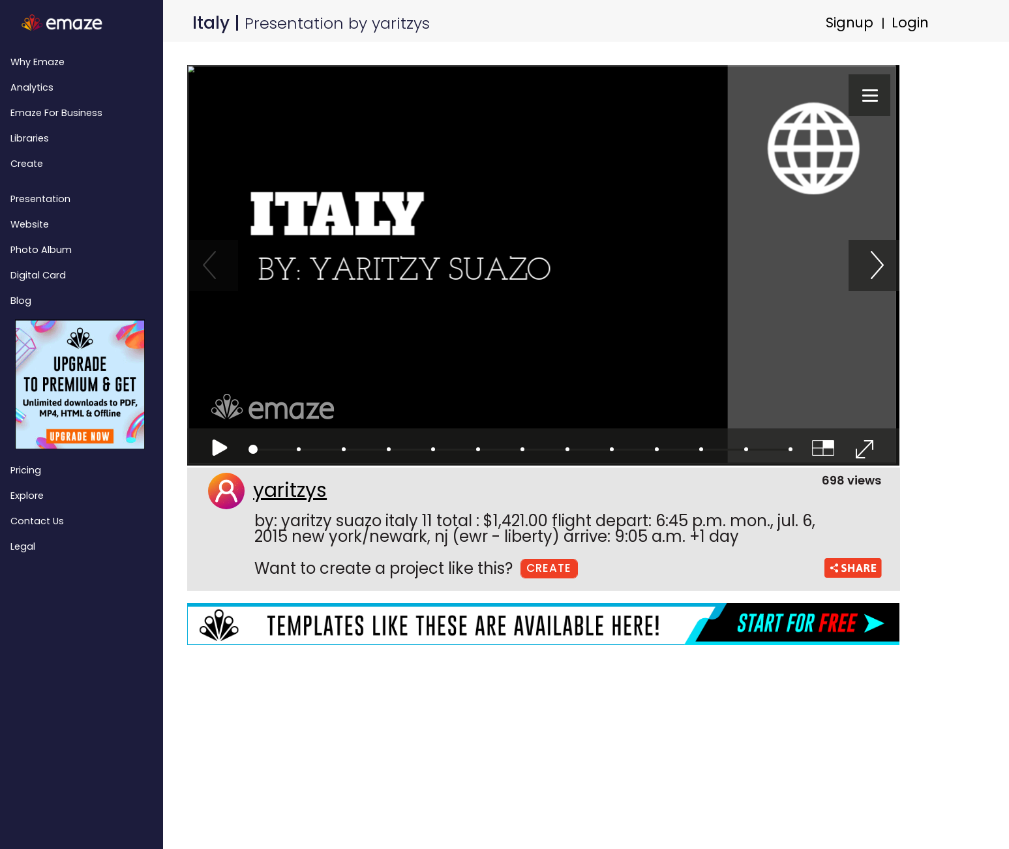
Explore (27, 495)
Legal (22, 546)
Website (29, 224)
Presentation (40, 198)
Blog (20, 300)
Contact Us (37, 521)
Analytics (31, 87)
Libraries (29, 138)
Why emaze (37, 61)
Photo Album (41, 249)
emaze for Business (56, 112)
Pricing (25, 470)
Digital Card (38, 275)
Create (26, 163)
